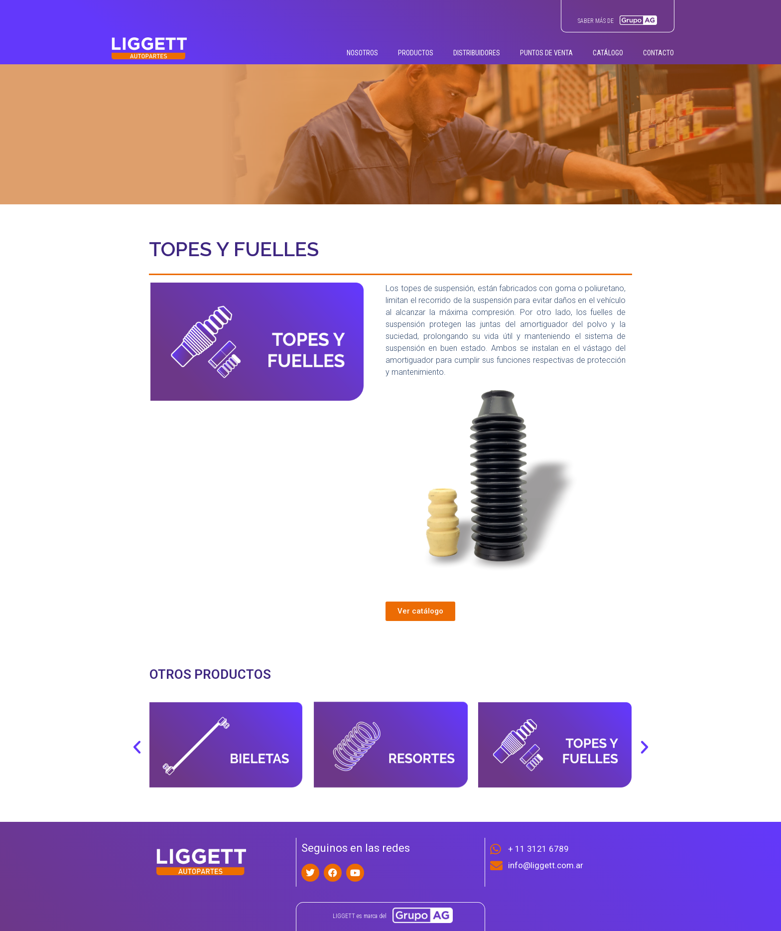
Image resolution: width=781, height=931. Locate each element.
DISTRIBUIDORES (476, 53)
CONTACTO (658, 53)
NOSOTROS (362, 53)
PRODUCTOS (415, 53)
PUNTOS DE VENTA (546, 53)
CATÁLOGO (608, 53)
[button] (137, 747)
